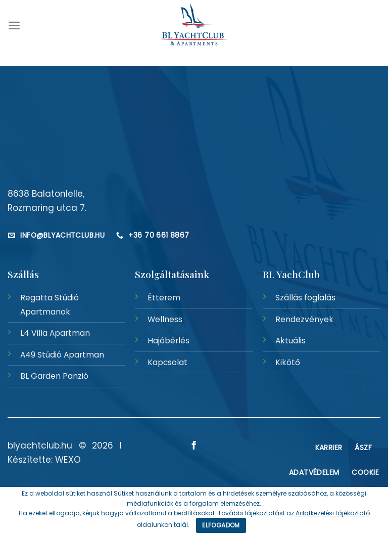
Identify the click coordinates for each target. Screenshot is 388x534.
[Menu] (14, 25)
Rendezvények (304, 319)
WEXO (68, 460)
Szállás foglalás (305, 297)
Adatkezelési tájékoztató (333, 513)
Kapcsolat (167, 362)
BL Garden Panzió (54, 376)
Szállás (23, 274)
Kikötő (287, 362)
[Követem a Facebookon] (194, 446)
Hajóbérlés (168, 340)
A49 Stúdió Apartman (62, 354)
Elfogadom (220, 525)
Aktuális (290, 340)
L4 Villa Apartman (55, 333)
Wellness (165, 319)
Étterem (164, 297)
